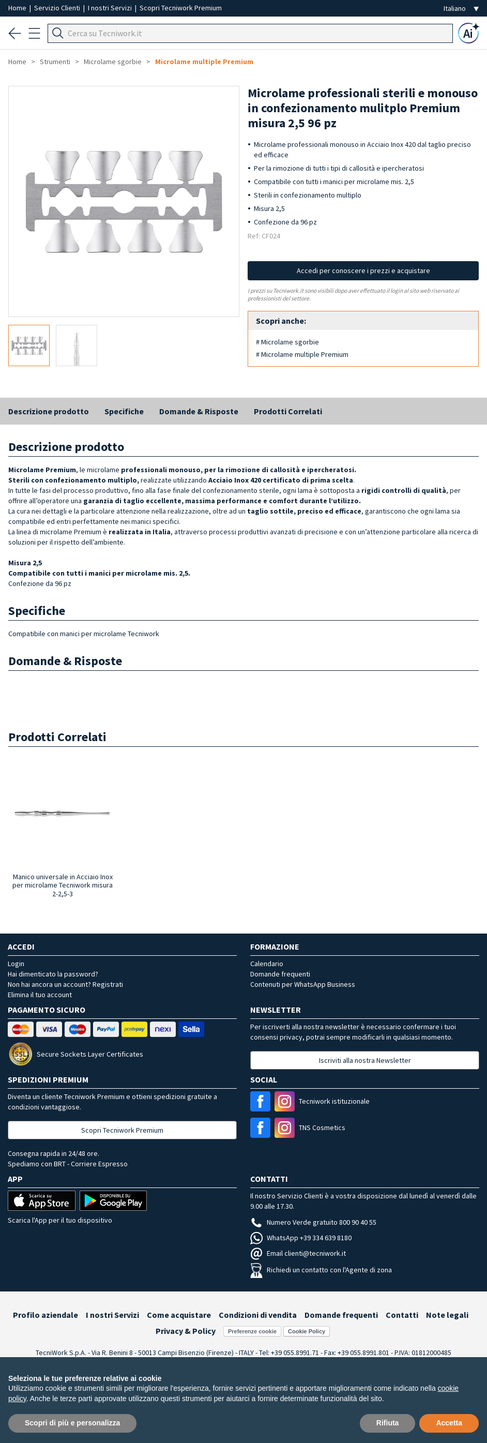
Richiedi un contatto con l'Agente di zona (321, 1269)
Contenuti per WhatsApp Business (302, 984)
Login (16, 963)
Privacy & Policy (186, 1331)
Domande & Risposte (198, 411)
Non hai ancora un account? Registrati (65, 984)
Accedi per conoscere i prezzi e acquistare (363, 270)
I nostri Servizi (110, 7)
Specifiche (124, 411)
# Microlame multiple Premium (302, 354)
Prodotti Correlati (288, 411)
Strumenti (55, 61)
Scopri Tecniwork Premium (181, 7)
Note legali (447, 1315)
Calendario (266, 963)
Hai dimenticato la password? (53, 974)
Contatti (402, 1315)
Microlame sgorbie (113, 61)
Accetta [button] (449, 1423)
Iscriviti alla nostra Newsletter (365, 1060)
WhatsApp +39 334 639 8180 (301, 1237)
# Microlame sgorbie (287, 342)
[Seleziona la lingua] (461, 8)
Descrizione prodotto (48, 411)
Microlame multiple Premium (204, 61)
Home (18, 7)
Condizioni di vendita (258, 1315)
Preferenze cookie (252, 1331)
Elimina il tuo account (40, 994)
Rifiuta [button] (387, 1423)
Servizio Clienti (58, 7)
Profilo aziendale (45, 1315)
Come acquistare (179, 1315)
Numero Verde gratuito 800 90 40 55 (313, 1222)
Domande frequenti (280, 974)
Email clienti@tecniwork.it (298, 1253)
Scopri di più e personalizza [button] (72, 1423)
